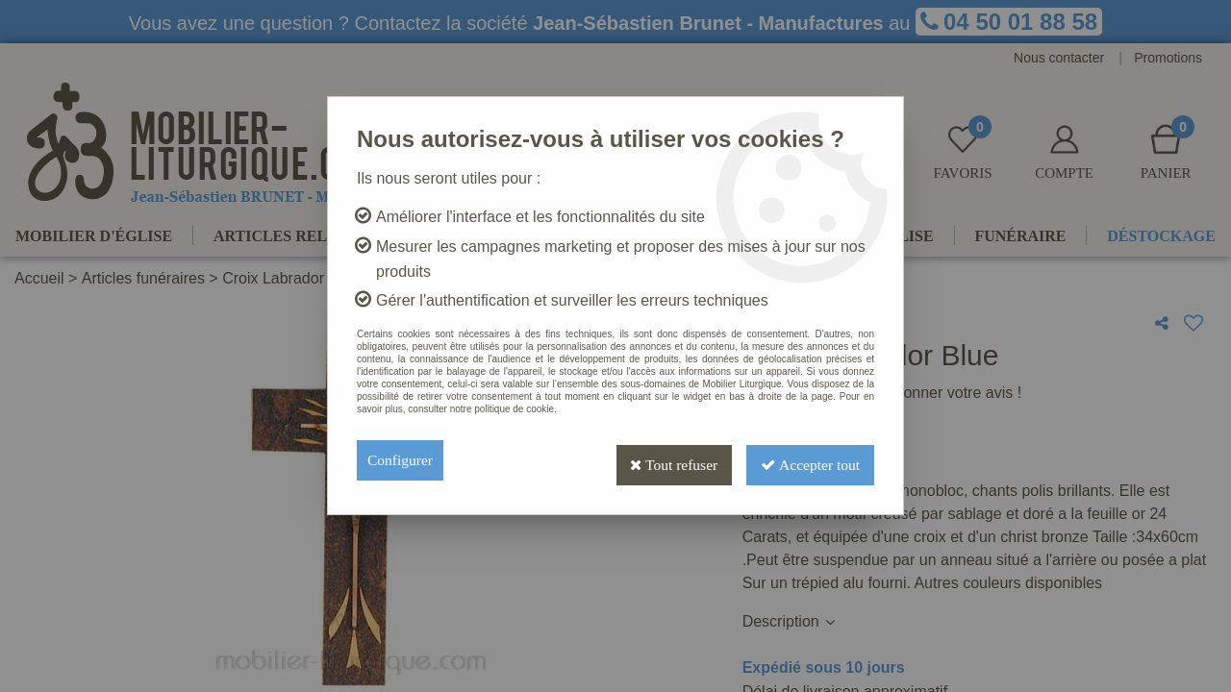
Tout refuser (666, 460)
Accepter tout (808, 460)
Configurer (401, 460)
